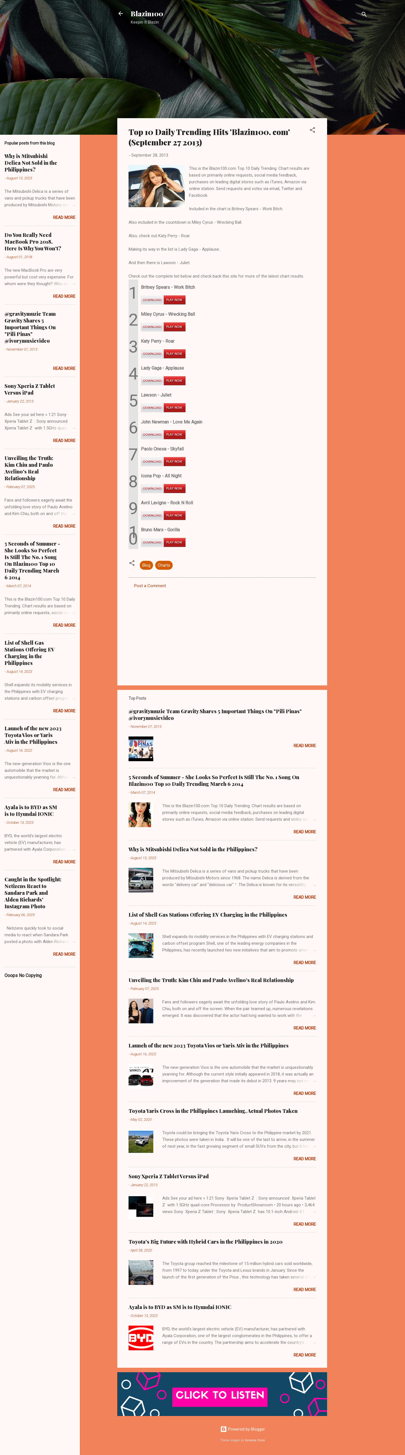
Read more (305, 745)
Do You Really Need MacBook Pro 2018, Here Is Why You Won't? (32, 242)
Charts (164, 565)
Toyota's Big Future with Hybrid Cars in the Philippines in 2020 (206, 1241)
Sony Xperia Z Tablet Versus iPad (169, 1176)
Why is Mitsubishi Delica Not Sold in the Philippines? (193, 849)
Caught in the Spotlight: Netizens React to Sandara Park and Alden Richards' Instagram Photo (32, 893)
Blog (146, 565)
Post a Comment (150, 585)
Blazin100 (147, 13)
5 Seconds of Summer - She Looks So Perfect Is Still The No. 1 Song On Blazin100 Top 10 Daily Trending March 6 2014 (214, 780)
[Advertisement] (350, 119)
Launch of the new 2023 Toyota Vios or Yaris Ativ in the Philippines (209, 1045)
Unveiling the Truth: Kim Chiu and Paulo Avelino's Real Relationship (211, 980)
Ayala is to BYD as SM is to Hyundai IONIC (180, 1307)
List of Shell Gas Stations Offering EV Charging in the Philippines (208, 914)
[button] (312, 131)
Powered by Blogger (242, 1429)
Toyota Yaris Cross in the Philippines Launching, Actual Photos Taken (213, 1111)
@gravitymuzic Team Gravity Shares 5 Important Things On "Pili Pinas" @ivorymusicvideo (30, 327)
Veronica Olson (255, 1440)
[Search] (364, 15)
